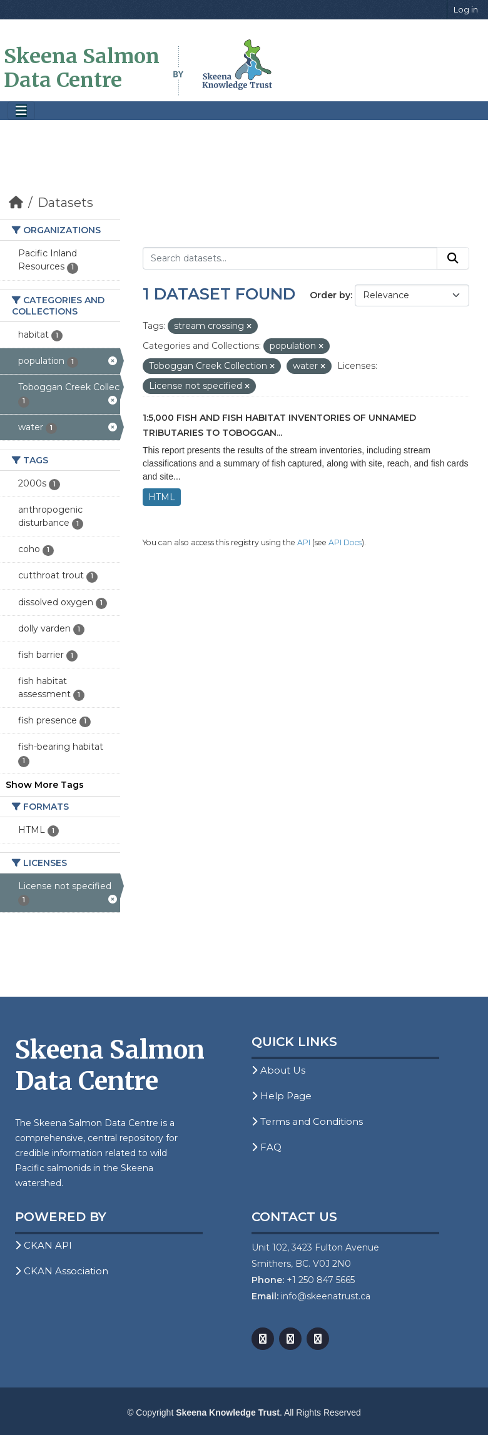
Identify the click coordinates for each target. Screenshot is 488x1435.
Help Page (282, 1096)
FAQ (267, 1147)
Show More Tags (45, 784)
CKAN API (43, 1245)
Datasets (65, 202)
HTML (161, 497)
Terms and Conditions (307, 1121)
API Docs (345, 542)
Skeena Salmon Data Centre (82, 68)
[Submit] (453, 258)
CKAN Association (61, 1271)
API (303, 542)
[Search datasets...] (290, 258)
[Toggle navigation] (21, 111)
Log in (466, 9)
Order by (330, 295)
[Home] (16, 202)
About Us (278, 1070)
